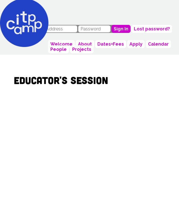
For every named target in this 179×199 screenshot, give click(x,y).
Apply (135, 44)
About (85, 44)
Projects (81, 49)
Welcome (61, 44)
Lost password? (152, 29)
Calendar (158, 44)
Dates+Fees (110, 44)
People (58, 49)
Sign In (121, 29)
